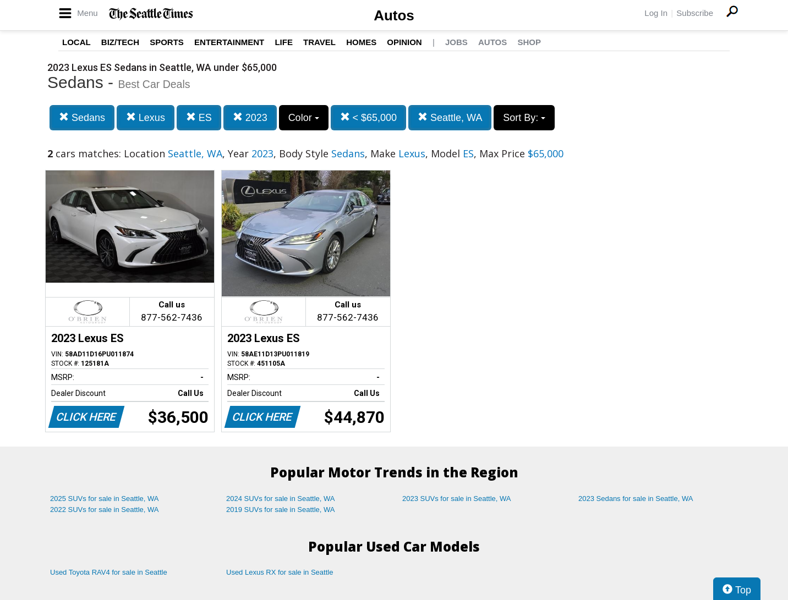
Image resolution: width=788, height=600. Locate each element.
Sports (167, 42)
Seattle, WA (450, 117)
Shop (529, 42)
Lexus (145, 117)
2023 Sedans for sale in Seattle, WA (635, 498)
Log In (655, 13)
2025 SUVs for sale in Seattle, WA (104, 498)
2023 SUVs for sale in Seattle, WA (456, 498)
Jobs (456, 42)
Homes (361, 42)
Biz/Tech (120, 42)
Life (284, 42)
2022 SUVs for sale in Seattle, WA (104, 509)
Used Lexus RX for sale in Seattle (279, 572)
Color (303, 117)
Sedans (82, 117)
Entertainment (229, 42)
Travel (319, 42)
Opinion (404, 42)
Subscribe (694, 13)
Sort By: (524, 117)
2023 (250, 117)
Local (76, 42)
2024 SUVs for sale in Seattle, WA (280, 498)
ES (199, 117)
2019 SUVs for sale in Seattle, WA (280, 509)
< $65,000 (368, 117)
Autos (394, 15)
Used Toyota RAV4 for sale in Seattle (108, 572)
